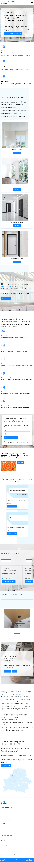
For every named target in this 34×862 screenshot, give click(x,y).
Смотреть (17, 152)
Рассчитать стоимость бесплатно (13, 33)
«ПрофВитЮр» (13, 691)
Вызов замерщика (5, 845)
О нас (2, 849)
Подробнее (20, 462)
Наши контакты (6, 560)
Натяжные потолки (17, 149)
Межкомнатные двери (17, 222)
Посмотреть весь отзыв (9, 581)
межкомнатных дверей (24, 692)
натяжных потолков (15, 694)
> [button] (18, 632)
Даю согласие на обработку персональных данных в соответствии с (17, 441)
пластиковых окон (12, 692)
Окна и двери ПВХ (17, 186)
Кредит (14, 671)
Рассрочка (7, 671)
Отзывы (3, 850)
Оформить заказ (12, 506)
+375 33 (12, 3)
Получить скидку (6, 298)
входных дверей (5, 694)
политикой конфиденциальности (20, 442)
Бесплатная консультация (7, 847)
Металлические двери (17, 258)
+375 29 (12, 1)
